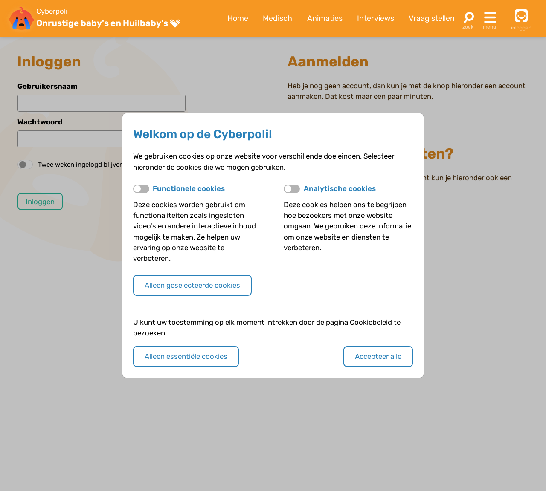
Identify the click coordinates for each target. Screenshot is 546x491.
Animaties (325, 18)
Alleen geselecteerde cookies (192, 285)
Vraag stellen (432, 18)
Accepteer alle (378, 356)
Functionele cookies (189, 188)
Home (237, 18)
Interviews (375, 18)
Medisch (277, 18)
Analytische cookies (340, 188)
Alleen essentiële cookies (186, 356)
